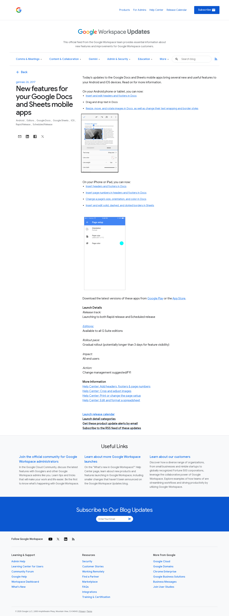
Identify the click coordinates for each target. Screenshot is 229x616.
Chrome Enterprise (164, 571)
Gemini (94, 59)
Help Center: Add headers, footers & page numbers (116, 386)
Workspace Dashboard (25, 581)
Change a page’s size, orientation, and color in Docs (116, 199)
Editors (31, 120)
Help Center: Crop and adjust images (107, 391)
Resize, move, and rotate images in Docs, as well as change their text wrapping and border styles (142, 108)
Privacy (82, 611)
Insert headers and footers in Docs (106, 186)
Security (87, 561)
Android (20, 120)
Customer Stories (93, 566)
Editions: (88, 326)
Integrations (89, 592)
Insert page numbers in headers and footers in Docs (116, 192)
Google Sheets (61, 120)
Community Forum (22, 571)
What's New (18, 587)
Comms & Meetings (29, 59)
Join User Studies (163, 587)
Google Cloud (161, 561)
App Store (178, 298)
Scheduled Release (42, 124)
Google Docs (44, 120)
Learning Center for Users (27, 566)
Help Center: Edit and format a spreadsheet (111, 400)
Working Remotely (93, 571)
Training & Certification (96, 597)
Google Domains (163, 566)
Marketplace (90, 581)
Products (124, 10)
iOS (73, 120)
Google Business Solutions (169, 576)
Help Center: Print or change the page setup (112, 395)
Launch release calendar (99, 414)
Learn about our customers (170, 457)
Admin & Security (118, 59)
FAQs (85, 587)
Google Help (19, 576)
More (164, 59)
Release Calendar (177, 10)
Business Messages (165, 581)
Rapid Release (23, 124)
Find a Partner (90, 576)
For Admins (139, 10)
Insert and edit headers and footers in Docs (111, 95)
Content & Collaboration (65, 59)
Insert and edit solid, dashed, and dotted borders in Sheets (120, 205)
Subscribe (206, 10)
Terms (89, 611)
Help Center (156, 10)
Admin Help (18, 561)
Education (145, 59)
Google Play (155, 298)
